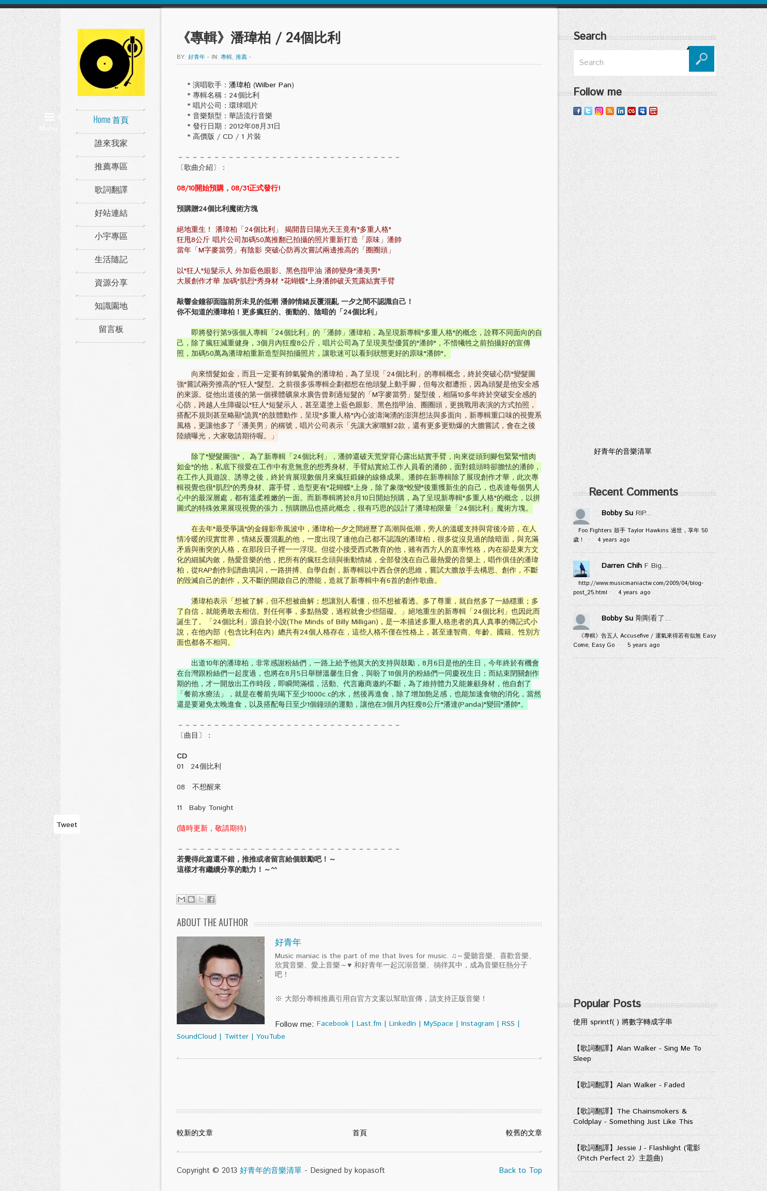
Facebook (333, 1024)
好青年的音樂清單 (271, 1170)
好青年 (196, 57)
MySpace (438, 1024)
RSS (508, 1024)
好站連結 (111, 212)
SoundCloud (197, 1036)
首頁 (359, 1133)
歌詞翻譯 (111, 189)
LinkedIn (402, 1024)
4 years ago (613, 540)
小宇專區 (111, 235)
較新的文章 (195, 1133)
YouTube (270, 1036)
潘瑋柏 (240, 85)
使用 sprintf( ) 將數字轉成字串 (622, 1022)
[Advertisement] (645, 281)
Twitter (236, 1036)
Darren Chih (622, 566)
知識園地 (111, 305)
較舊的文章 (524, 1133)
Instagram (477, 1024)
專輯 (226, 57)
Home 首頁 (111, 119)
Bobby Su (617, 513)
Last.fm (369, 1024)
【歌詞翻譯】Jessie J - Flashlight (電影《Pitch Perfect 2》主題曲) (636, 1153)
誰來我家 (111, 142)
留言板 (111, 328)
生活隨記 (111, 258)
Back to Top (520, 1170)
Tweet (67, 825)
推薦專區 (111, 166)
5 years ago (643, 645)
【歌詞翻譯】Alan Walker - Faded (629, 1085)
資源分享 (111, 282)
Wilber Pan (273, 85)
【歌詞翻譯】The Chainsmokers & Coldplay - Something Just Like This (633, 1116)
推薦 (241, 57)
